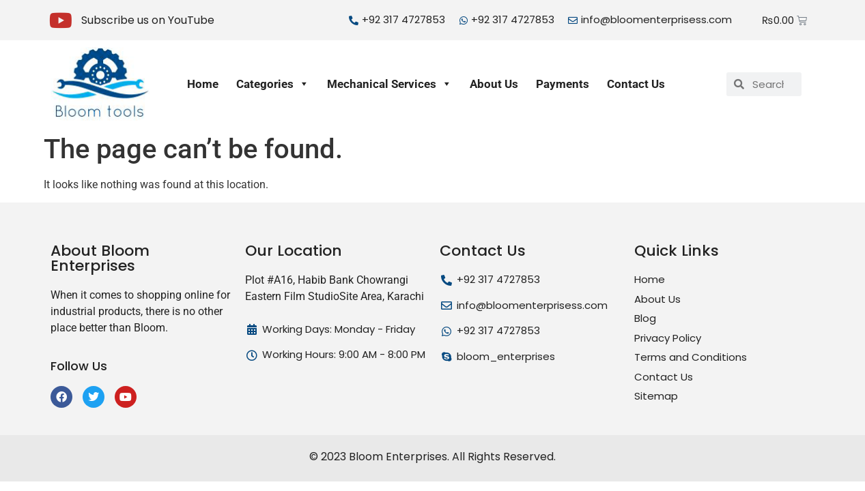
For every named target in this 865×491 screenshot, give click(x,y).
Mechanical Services (389, 84)
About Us (494, 84)
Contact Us (636, 84)
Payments (562, 84)
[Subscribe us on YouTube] (61, 20)
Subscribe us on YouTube (147, 20)
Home (202, 84)
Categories (272, 84)
